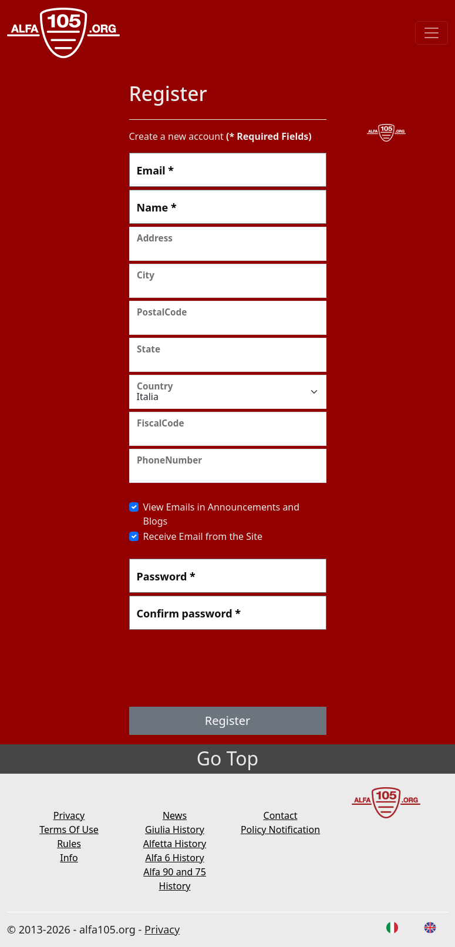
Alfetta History (174, 843)
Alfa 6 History (174, 857)
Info (69, 857)
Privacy (69, 815)
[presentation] (218, 670)
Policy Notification (280, 829)
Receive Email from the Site (203, 536)
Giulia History (174, 829)
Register (228, 720)
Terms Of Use (69, 829)
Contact (281, 815)
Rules (69, 843)
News (175, 815)
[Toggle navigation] (431, 33)
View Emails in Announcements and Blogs (221, 514)
